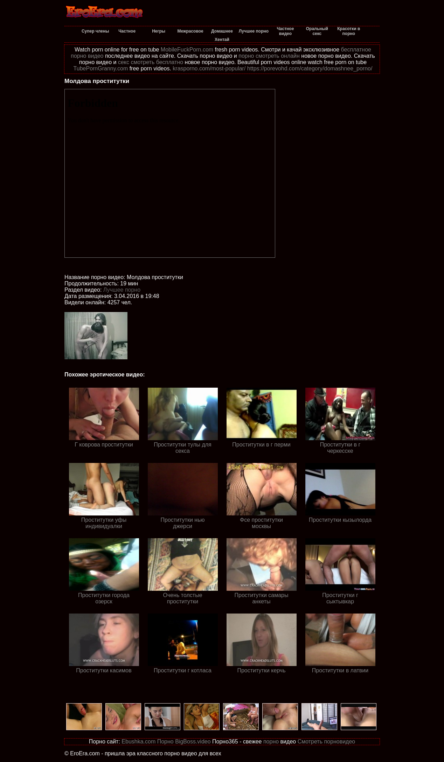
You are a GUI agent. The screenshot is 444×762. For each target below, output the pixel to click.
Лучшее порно (121, 290)
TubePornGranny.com (101, 68)
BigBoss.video (192, 741)
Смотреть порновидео (326, 741)
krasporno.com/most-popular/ (209, 68)
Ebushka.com (138, 741)
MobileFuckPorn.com (187, 50)
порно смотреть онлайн (269, 56)
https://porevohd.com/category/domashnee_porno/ (310, 68)
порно (271, 741)
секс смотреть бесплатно (150, 62)
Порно (165, 741)
